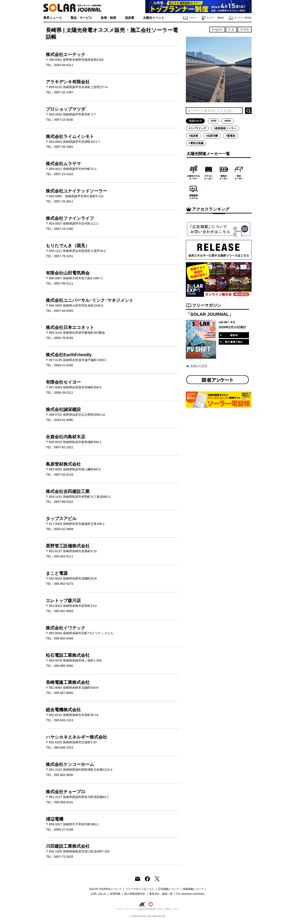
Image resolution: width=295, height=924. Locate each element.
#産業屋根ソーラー (225, 128)
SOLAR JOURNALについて (105, 889)
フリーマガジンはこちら (139, 889)
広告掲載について (168, 889)
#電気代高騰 (196, 143)
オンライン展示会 (240, 17)
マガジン (190, 17)
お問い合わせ (98, 893)
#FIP (213, 120)
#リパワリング (197, 128)
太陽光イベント (153, 17)
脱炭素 (129, 17)
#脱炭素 (193, 135)
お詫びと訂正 (198, 366)
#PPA (227, 120)
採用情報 (115, 893)
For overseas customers (190, 893)
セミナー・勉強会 (213, 18)
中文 (231, 29)
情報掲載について (193, 889)
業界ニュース (52, 17)
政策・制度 (108, 17)
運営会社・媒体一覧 (161, 893)
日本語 (244, 29)
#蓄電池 (230, 135)
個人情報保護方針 (134, 893)
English (217, 29)
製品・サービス (81, 17)
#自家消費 (212, 135)
